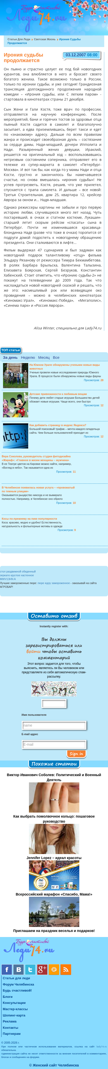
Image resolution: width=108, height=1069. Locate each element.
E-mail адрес (30, 734)
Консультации (14, 1003)
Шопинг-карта (14, 1015)
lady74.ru (101, 1046)
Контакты (10, 1028)
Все (56, 357)
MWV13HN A (8, 579)
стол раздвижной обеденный (18, 571)
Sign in (76, 753)
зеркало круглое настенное (17, 575)
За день (10, 357)
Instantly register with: (54, 626)
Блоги (8, 997)
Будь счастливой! (17, 990)
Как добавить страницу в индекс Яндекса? (57, 425)
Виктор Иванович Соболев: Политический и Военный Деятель (54, 777)
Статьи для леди (19, 39)
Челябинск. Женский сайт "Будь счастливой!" (35, 19)
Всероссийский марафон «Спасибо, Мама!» (54, 894)
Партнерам (12, 1034)
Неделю (28, 357)
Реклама (9, 1021)
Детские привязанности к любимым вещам (58, 393)
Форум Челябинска (18, 984)
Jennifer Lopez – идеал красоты (53, 858)
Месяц (44, 357)
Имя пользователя (34, 714)
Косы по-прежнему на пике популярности (29, 518)
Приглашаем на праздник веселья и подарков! (54, 931)
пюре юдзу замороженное (54, 583)
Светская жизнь (45, 39)
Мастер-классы (15, 1009)
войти (34, 651)
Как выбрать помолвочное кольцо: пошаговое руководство (54, 818)
